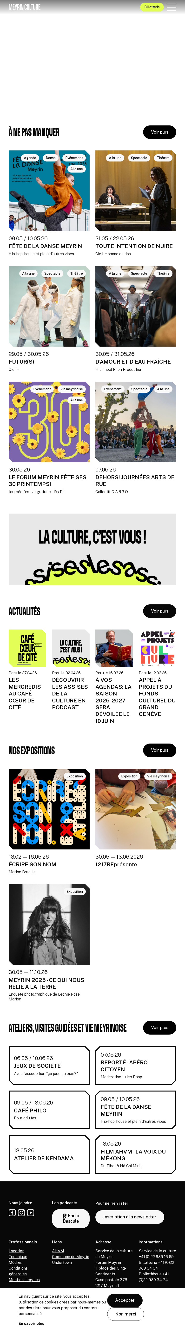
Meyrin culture (24, 7)
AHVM (58, 1251)
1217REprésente (116, 864)
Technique (18, 1256)
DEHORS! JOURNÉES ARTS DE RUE (134, 480)
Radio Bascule (71, 1218)
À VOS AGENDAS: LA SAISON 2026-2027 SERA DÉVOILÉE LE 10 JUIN (113, 700)
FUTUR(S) (21, 361)
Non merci (125, 1313)
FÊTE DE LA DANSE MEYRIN (45, 246)
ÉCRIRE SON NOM (32, 864)
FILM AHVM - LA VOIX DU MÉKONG (133, 1154)
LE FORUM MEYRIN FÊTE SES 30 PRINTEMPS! (47, 480)
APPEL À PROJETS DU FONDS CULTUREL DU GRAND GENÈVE (157, 696)
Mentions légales (24, 1280)
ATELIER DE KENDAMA (44, 1158)
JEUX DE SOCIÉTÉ (37, 1065)
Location (16, 1251)
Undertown (62, 1262)
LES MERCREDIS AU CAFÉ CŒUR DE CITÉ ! (25, 693)
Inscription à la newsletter (129, 1216)
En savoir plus (31, 1323)
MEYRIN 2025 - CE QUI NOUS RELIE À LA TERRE (46, 983)
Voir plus (159, 132)
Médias (15, 1262)
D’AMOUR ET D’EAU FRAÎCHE (133, 361)
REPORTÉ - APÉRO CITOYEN (124, 1065)
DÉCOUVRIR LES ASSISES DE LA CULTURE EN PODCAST (70, 693)
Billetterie (152, 7)
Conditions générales (18, 1271)
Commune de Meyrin (70, 1256)
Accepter (125, 1300)
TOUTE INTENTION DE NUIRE (134, 246)
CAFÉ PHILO (30, 1110)
